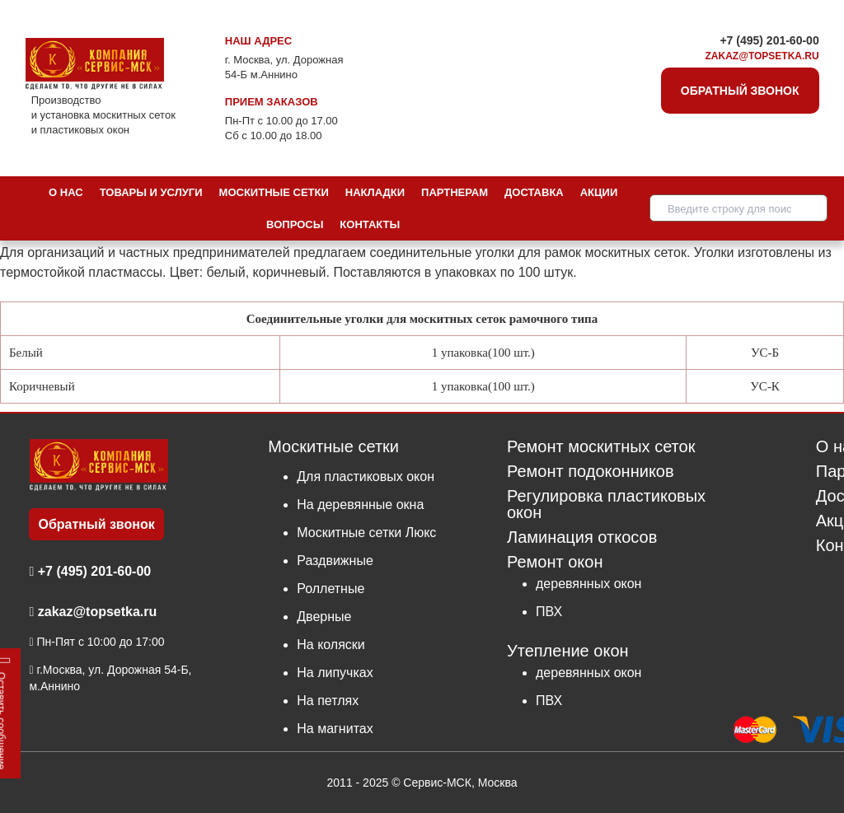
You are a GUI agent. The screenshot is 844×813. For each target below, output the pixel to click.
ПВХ (549, 612)
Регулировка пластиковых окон (606, 504)
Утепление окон (568, 650)
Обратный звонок (740, 90)
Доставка (534, 192)
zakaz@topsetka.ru (762, 56)
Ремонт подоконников (590, 471)
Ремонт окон (555, 562)
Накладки (375, 192)
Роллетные (330, 589)
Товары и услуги (151, 192)
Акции (599, 192)
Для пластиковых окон (365, 477)
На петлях (328, 701)
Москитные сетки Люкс (366, 533)
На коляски (331, 645)
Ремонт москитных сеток (601, 447)
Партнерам (454, 192)
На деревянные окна (360, 505)
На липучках (335, 673)
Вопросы (294, 224)
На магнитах (335, 729)
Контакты (370, 224)
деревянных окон (588, 584)
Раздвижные (335, 561)
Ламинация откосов (582, 537)
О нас (66, 192)
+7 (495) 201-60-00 (769, 40)
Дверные (324, 617)
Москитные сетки (274, 192)
